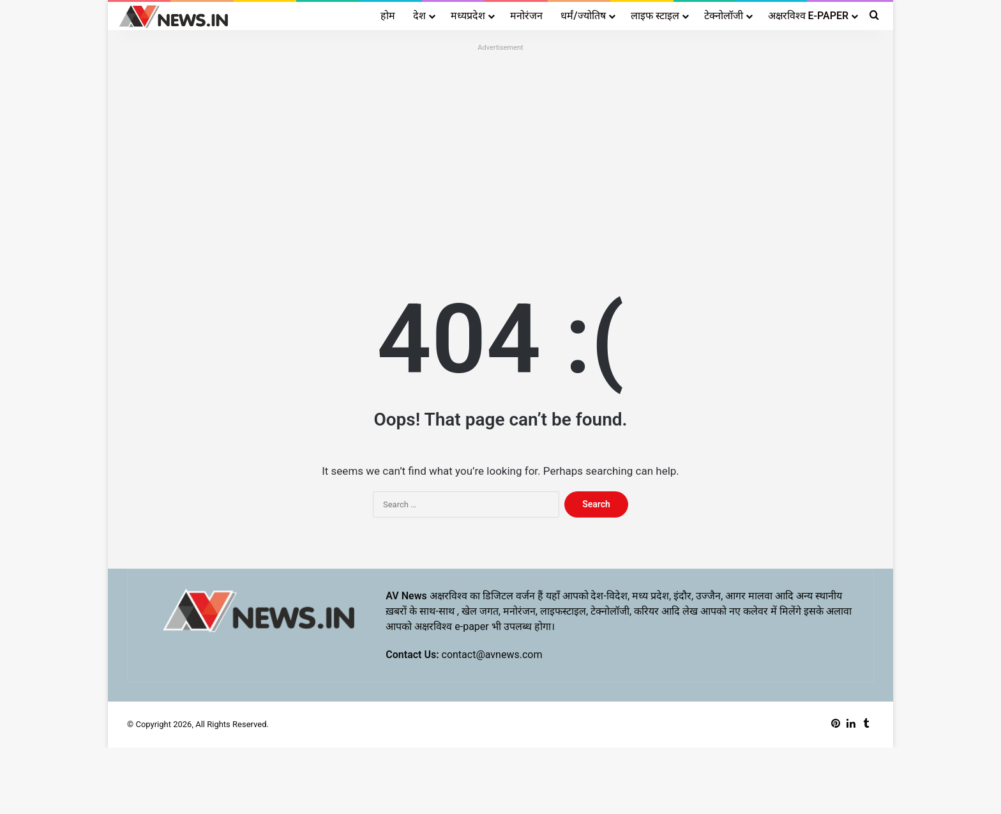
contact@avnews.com (492, 655)
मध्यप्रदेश (468, 16)
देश (419, 16)
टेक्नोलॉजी (723, 16)
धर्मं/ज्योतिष (583, 16)
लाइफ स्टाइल (655, 16)
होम (387, 16)
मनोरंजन (526, 16)
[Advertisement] (500, 145)
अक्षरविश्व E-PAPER (808, 16)
